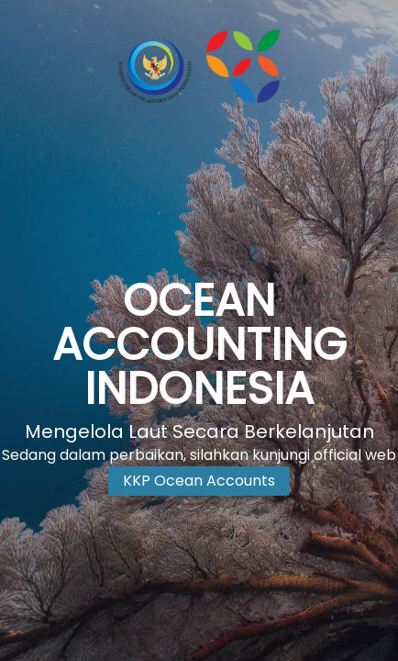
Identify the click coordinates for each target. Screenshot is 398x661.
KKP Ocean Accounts (199, 480)
